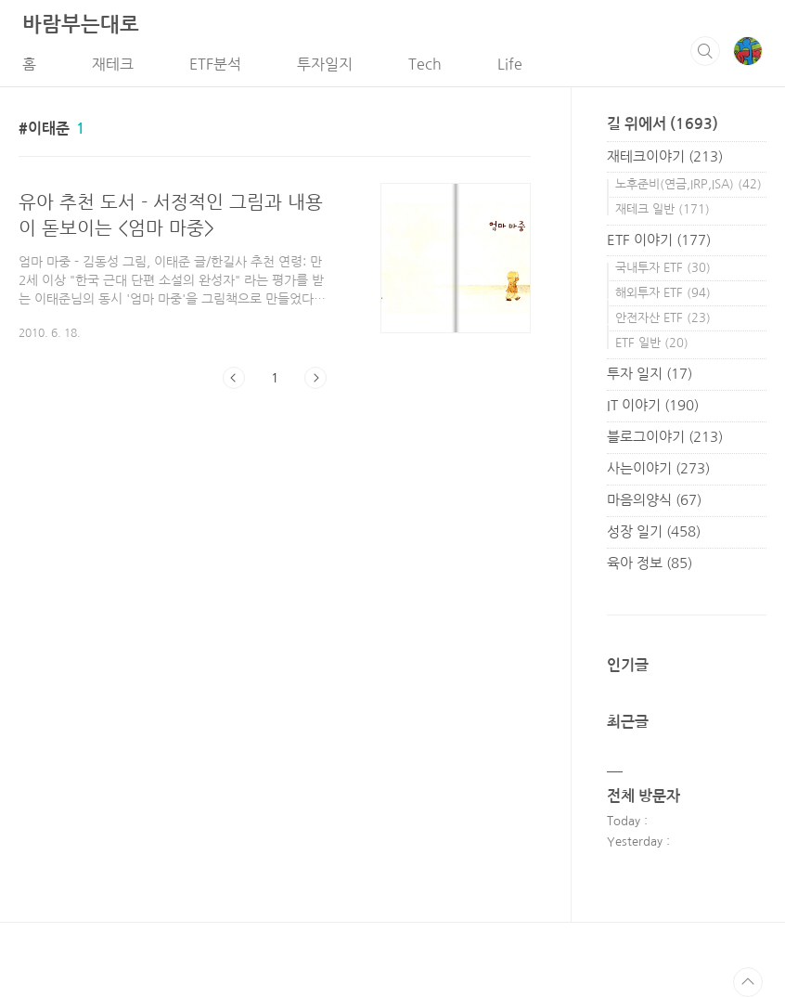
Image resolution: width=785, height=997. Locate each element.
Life (509, 64)
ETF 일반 (651, 343)
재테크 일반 (662, 209)
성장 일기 (654, 531)
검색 (705, 51)
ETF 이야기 (659, 240)
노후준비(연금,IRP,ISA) (688, 184)
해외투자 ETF (663, 293)
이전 (234, 378)
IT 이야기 (653, 405)
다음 (315, 378)
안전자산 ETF (663, 318)
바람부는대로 (80, 24)
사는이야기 (658, 468)
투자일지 (325, 64)
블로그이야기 (665, 437)
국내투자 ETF (663, 268)
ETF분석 (215, 64)
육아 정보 (649, 563)
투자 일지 (649, 374)
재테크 (113, 64)
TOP (748, 982)
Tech (425, 64)
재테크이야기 (665, 156)
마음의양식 (654, 500)
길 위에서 (662, 124)
